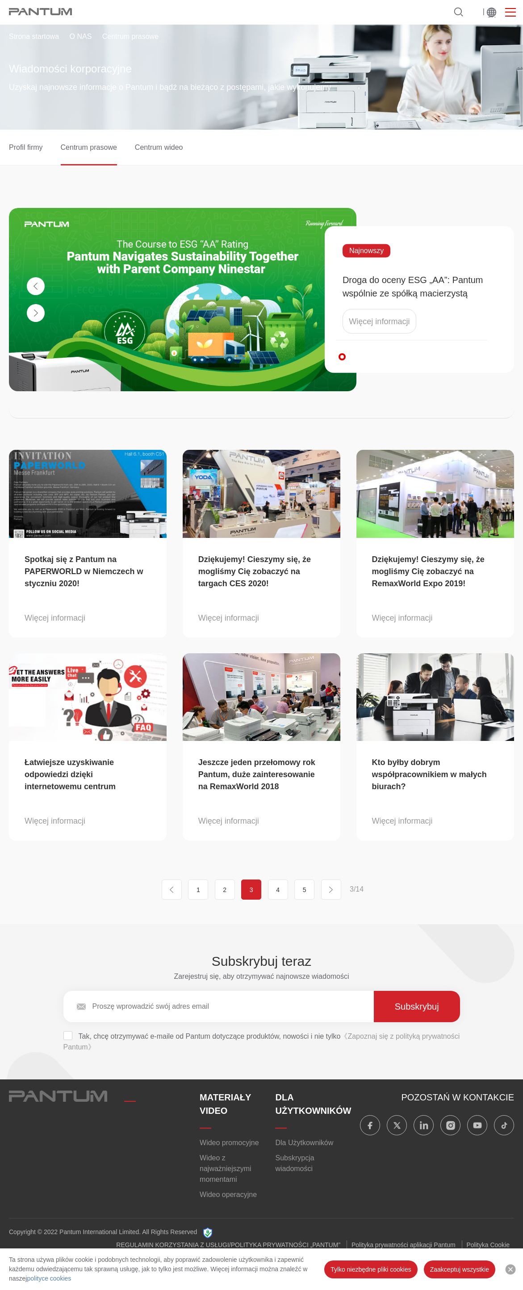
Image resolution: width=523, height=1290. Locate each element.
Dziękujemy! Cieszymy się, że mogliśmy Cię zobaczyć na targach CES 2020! (254, 571)
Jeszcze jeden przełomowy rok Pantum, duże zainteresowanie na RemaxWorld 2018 (256, 774)
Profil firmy (26, 147)
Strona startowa (34, 36)
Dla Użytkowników (304, 1142)
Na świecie (491, 12)
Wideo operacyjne (228, 1194)
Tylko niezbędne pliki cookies (371, 1269)
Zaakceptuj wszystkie (459, 1269)
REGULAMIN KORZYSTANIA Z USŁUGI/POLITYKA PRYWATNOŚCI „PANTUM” (228, 1244)
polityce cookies (49, 1278)
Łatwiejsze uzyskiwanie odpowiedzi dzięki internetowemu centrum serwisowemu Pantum (70, 775)
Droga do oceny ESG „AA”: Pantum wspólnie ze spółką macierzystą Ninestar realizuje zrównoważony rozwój (413, 287)
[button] (342, 357)
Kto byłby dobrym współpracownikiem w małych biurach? (429, 774)
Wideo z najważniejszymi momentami (225, 1168)
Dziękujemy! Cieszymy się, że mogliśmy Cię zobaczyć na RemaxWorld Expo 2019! (428, 571)
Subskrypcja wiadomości (294, 1163)
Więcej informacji (379, 321)
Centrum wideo (159, 147)
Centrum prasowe (89, 147)
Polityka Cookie (488, 1244)
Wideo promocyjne (229, 1142)
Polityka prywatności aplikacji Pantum (403, 1244)
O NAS (81, 36)
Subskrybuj (417, 1006)
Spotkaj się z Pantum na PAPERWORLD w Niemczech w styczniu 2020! (84, 571)
